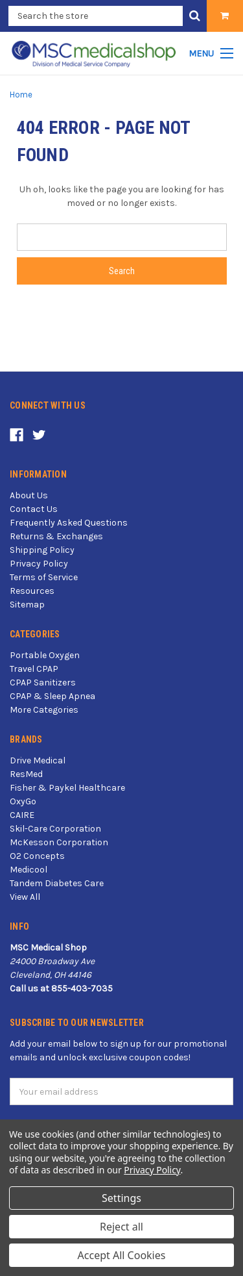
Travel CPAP (34, 668)
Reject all (121, 1226)
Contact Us (34, 509)
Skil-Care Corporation (55, 828)
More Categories (44, 709)
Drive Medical (37, 760)
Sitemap (27, 604)
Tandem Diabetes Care (57, 883)
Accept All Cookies (122, 1255)
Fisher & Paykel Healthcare (67, 787)
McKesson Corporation (59, 842)
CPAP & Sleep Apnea (52, 696)
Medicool (28, 869)
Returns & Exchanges (56, 536)
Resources (32, 590)
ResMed (26, 774)
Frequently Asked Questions (69, 522)
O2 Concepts (37, 855)
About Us (29, 495)
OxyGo (23, 801)
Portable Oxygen (45, 655)
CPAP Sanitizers (43, 682)
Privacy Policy (39, 563)
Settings (121, 1198)
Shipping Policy (42, 549)
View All (25, 896)
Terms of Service (44, 577)
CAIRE (22, 815)
